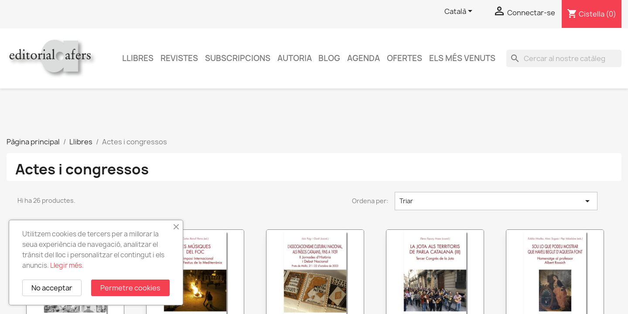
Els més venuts (462, 58)
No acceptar (51, 288)
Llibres (138, 58)
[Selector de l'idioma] (459, 12)
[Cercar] (563, 58)
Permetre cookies (130, 288)
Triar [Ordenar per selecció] (496, 201)
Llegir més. (67, 265)
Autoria (294, 58)
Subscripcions (237, 58)
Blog (329, 58)
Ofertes (404, 58)
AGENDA (363, 58)
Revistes (179, 58)
